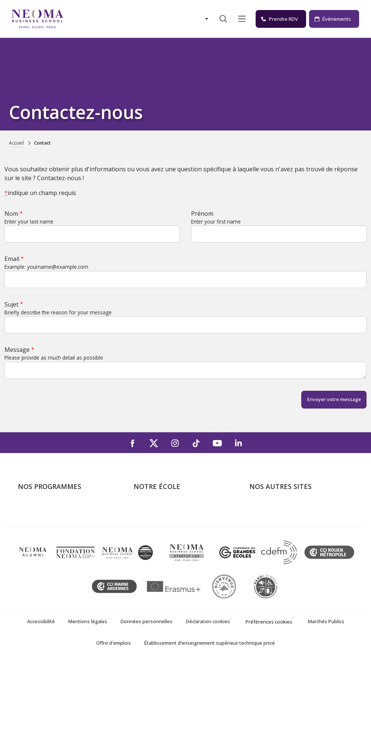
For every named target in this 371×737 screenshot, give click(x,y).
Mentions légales (87, 696)
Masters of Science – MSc (52, 530)
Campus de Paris (156, 520)
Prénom (202, 213)
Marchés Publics (326, 696)
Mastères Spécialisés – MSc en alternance (59, 546)
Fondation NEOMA (274, 541)
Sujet (11, 304)
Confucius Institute (274, 562)
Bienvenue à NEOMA (277, 509)
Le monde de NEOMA (278, 520)
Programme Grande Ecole (52, 520)
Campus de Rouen (158, 541)
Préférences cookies (269, 696)
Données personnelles (147, 696)
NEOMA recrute (155, 562)
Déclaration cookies (208, 696)
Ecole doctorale (38, 573)
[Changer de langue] (206, 19)
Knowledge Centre (273, 573)
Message (17, 350)
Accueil (16, 143)
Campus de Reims (157, 530)
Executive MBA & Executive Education (68, 562)
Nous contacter (154, 552)
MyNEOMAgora (270, 552)
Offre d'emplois (113, 717)
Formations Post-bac (45, 509)
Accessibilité (41, 696)
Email (11, 259)
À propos (146, 509)
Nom (11, 213)
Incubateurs (265, 530)
